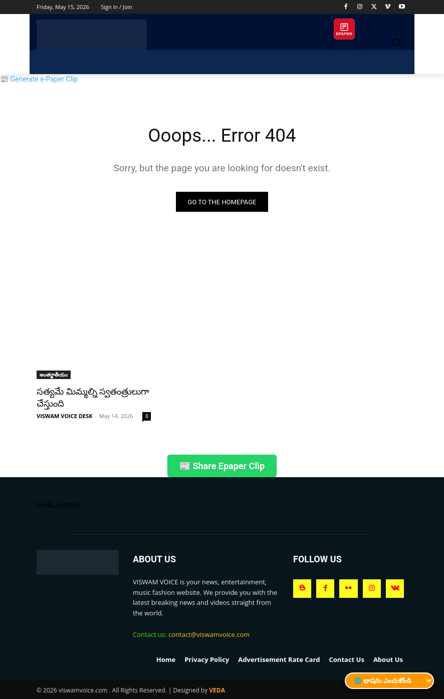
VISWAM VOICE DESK (65, 415)
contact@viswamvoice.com (209, 633)
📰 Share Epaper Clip (222, 465)
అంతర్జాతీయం (54, 375)
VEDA (217, 689)
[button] (395, 42)
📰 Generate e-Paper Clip (39, 79)
